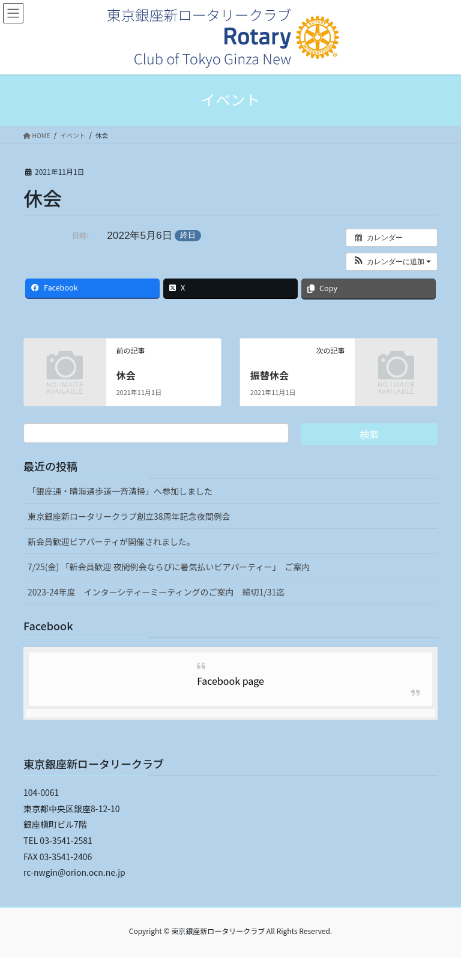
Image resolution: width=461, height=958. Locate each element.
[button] (391, 261)
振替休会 (269, 375)
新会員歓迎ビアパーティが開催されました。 (111, 541)
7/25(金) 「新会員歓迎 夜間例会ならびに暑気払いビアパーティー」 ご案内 (169, 567)
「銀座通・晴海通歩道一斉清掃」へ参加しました (120, 491)
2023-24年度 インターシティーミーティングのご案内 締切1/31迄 (156, 592)
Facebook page (230, 680)
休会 (125, 375)
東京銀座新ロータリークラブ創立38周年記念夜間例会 (129, 516)
